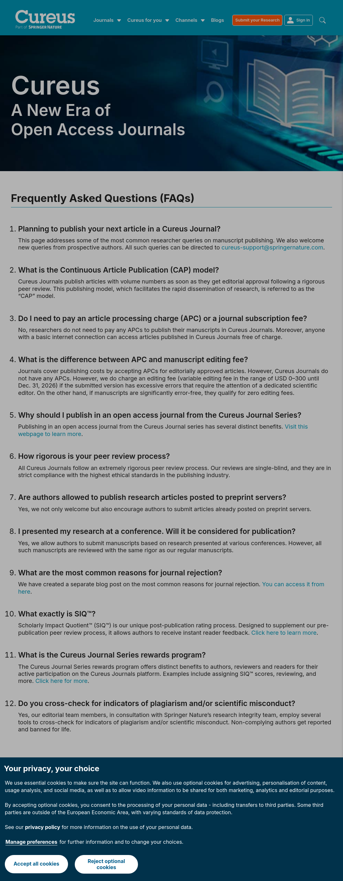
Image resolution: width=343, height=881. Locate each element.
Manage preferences (31, 842)
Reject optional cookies (106, 864)
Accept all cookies (36, 864)
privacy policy (42, 827)
